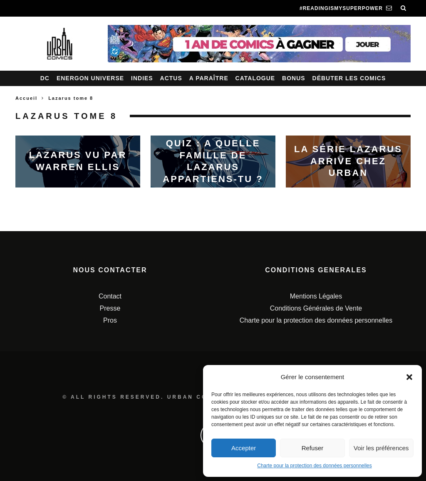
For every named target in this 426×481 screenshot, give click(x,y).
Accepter (243, 447)
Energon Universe (90, 78)
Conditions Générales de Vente (316, 308)
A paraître (208, 78)
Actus (171, 78)
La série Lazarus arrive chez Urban (348, 161)
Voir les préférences (381, 447)
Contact (110, 296)
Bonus (293, 78)
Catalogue (255, 78)
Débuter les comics (349, 78)
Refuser (313, 447)
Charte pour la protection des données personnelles (314, 466)
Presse (110, 308)
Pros (110, 320)
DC (45, 78)
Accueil (26, 98)
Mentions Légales (316, 296)
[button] (409, 377)
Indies (142, 78)
